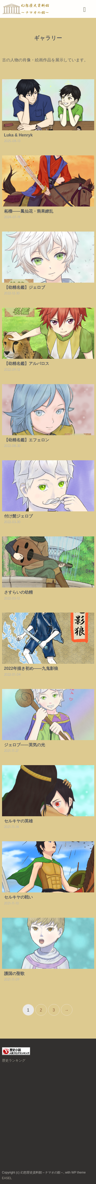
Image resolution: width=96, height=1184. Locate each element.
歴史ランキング (13, 1060)
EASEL (7, 1178)
